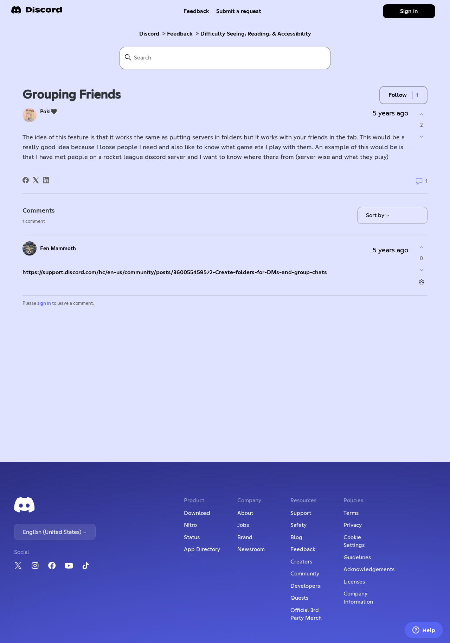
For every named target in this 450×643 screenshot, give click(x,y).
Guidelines (357, 557)
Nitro (190, 525)
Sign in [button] (409, 11)
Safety (298, 525)
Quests (299, 598)
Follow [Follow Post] (397, 95)
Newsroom (251, 549)
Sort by (378, 215)
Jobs (243, 525)
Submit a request (238, 11)
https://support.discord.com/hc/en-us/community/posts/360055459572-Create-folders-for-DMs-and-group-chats (174, 272)
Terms (351, 513)
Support (300, 513)
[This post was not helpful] (421, 137)
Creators (301, 562)
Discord (149, 34)
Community (304, 573)
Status (192, 537)
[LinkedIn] (46, 180)
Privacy (352, 525)
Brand (244, 537)
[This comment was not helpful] (421, 270)
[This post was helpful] (421, 114)
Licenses (354, 582)
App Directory (202, 549)
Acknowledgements (368, 569)
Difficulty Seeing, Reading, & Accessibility (255, 34)
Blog (296, 537)
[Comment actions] (421, 282)
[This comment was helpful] (421, 247)
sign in (44, 303)
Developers (305, 586)
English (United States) (55, 532)
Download (197, 513)
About (245, 513)
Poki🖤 (48, 111)
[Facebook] (25, 180)
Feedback (196, 11)
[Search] (225, 58)
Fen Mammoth (58, 248)
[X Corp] (36, 180)
